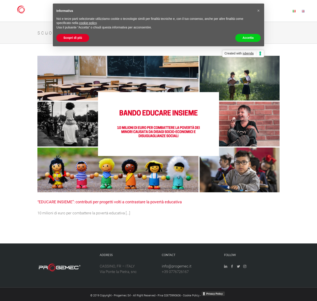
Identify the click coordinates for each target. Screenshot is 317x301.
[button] (258, 10)
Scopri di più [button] (72, 37)
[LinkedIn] (225, 266)
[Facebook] (232, 266)
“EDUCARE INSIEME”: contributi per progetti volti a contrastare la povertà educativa (109, 202)
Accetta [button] (248, 37)
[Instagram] (244, 266)
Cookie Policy (191, 295)
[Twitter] (238, 266)
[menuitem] (280, 11)
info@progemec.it (176, 266)
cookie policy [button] (88, 23)
